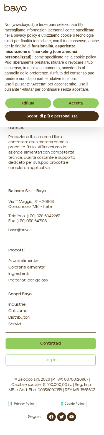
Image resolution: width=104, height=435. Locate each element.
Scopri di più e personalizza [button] (51, 116)
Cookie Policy (75, 403)
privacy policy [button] (25, 35)
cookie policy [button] (85, 57)
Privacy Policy (24, 403)
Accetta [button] (76, 103)
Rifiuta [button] (28, 103)
